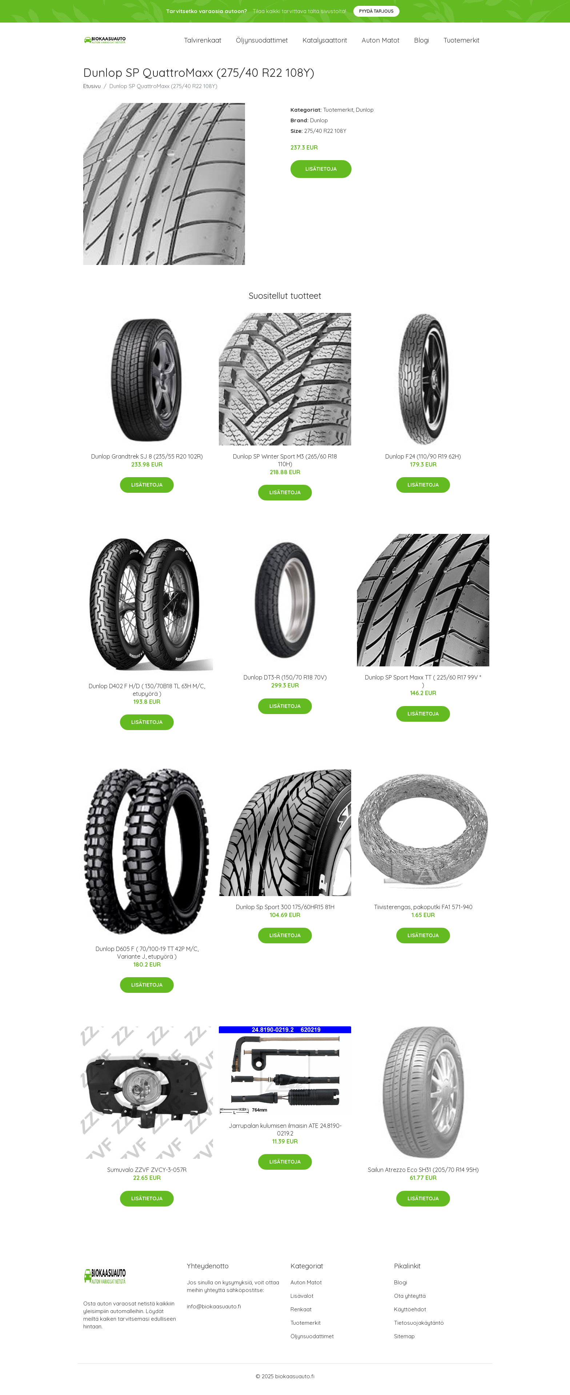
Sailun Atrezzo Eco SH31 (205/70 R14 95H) (423, 1176)
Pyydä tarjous (376, 11)
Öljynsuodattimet (262, 43)
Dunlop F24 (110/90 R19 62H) (423, 462)
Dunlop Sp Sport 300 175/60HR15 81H (285, 913)
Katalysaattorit (324, 43)
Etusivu (92, 92)
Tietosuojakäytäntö (419, 1328)
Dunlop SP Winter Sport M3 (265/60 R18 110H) (285, 466)
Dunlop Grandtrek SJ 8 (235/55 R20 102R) (147, 462)
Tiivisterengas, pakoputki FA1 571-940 (423, 913)
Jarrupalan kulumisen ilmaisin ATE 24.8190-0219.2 (285, 1135)
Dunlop (365, 115)
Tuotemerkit (461, 43)
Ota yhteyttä (410, 1302)
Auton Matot (306, 1288)
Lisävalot (301, 1302)
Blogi (421, 43)
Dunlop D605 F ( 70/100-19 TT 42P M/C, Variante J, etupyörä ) (147, 958)
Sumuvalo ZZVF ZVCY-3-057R (146, 1176)
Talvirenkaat (202, 43)
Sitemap (404, 1342)
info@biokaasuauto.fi (214, 1312)
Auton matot (381, 43)
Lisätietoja (321, 175)
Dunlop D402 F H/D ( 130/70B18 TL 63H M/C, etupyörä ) (147, 696)
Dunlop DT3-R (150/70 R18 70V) (285, 683)
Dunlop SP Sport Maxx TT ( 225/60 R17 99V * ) (423, 687)
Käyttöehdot (410, 1315)
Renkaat (301, 1315)
